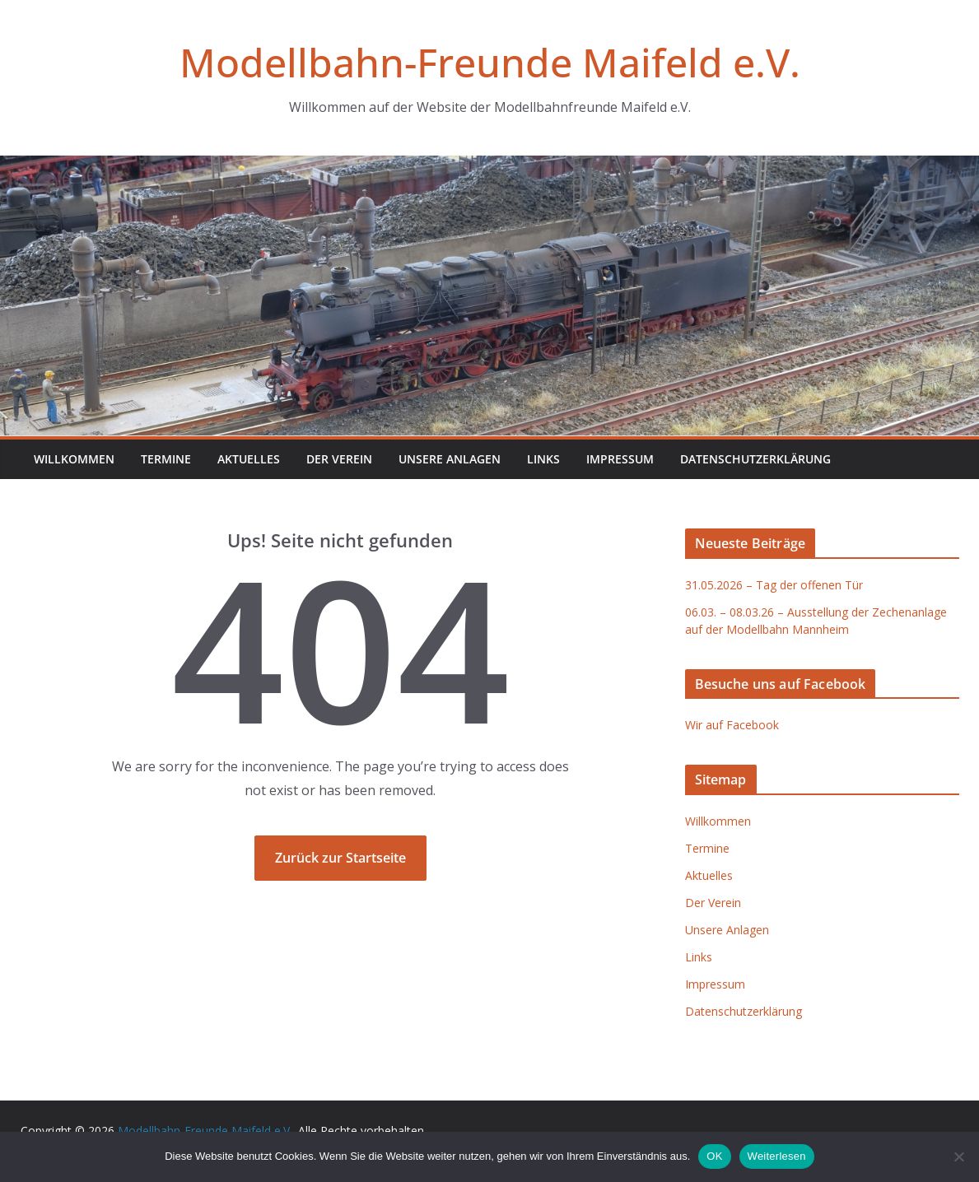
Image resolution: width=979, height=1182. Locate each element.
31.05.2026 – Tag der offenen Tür (774, 585)
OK (714, 1156)
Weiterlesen (777, 1156)
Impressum (620, 459)
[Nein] (958, 1156)
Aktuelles (248, 459)
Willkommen (74, 459)
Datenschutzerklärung (755, 459)
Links (543, 459)
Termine (166, 459)
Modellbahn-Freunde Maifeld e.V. (489, 62)
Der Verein (339, 459)
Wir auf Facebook (732, 725)
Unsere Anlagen (450, 459)
